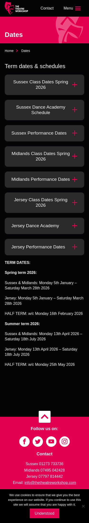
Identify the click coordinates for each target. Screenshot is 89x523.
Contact (47, 8)
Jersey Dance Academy (35, 225)
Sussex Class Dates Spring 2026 (40, 84)
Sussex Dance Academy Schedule (40, 110)
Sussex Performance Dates (39, 133)
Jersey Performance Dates (38, 246)
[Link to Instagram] (64, 441)
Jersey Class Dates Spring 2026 (40, 202)
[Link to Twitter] (38, 441)
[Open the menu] (72, 8)
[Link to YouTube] (51, 441)
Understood (44, 513)
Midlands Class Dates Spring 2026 (41, 156)
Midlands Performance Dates (40, 179)
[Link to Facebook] (24, 441)
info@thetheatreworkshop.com (50, 483)
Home (9, 51)
